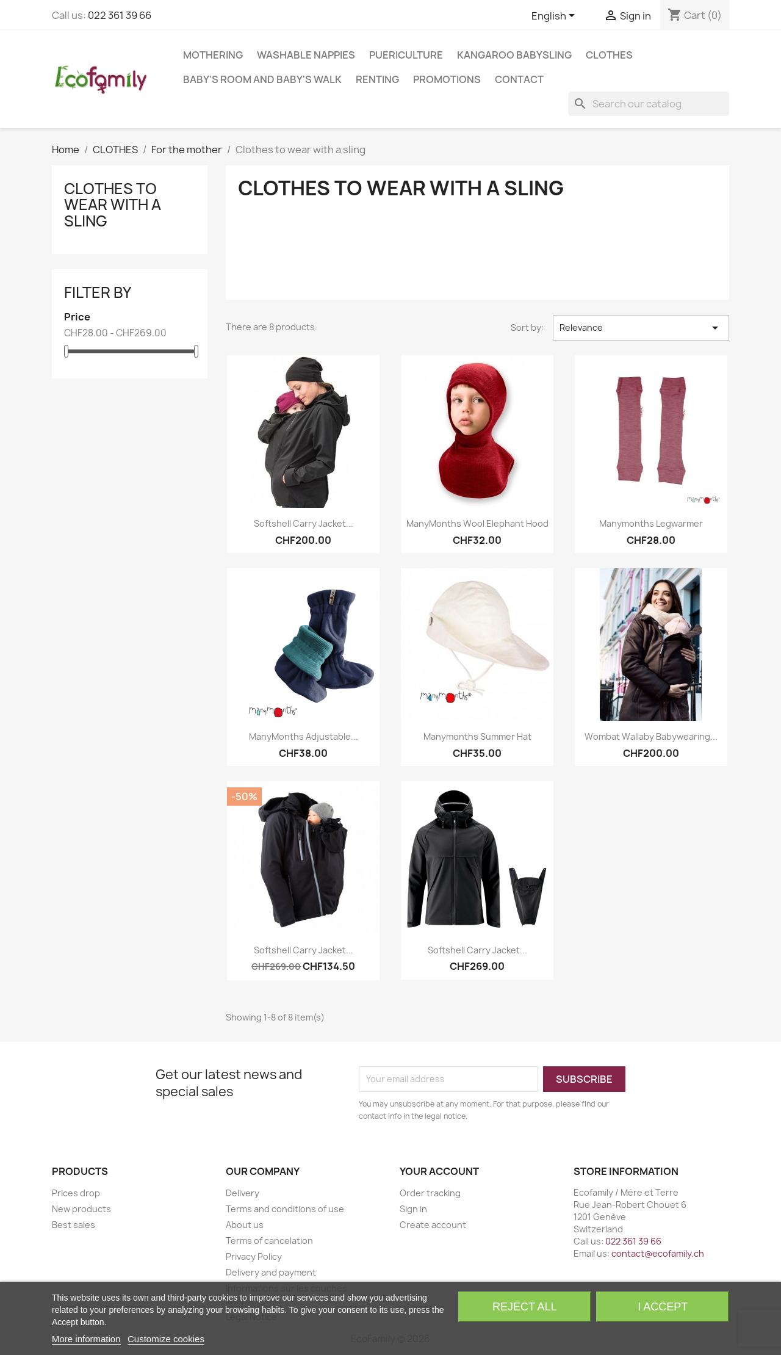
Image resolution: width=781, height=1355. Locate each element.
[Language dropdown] (555, 16)
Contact (519, 79)
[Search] (648, 104)
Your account (439, 1171)
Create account (433, 1224)
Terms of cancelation (269, 1240)
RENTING (377, 79)
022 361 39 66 (119, 15)
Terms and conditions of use (285, 1209)
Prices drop (76, 1193)
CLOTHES (609, 55)
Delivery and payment (271, 1272)
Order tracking (430, 1193)
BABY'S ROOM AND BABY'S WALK (262, 79)
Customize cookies (166, 1339)
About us (245, 1224)
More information (86, 1339)
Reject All (524, 1307)
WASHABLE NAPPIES (306, 55)
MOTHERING (213, 55)
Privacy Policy (254, 1256)
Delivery (242, 1193)
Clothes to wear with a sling (112, 204)
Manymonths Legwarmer (651, 523)
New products (81, 1209)
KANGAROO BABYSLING (514, 55)
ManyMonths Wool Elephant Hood (477, 523)
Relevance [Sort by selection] (641, 327)
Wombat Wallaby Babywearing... (651, 736)
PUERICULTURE (406, 55)
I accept (663, 1307)
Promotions (447, 79)
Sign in (413, 1209)
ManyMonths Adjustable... (303, 736)
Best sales (73, 1224)
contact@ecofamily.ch (657, 1253)
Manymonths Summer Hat (477, 736)
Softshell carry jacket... (303, 523)
